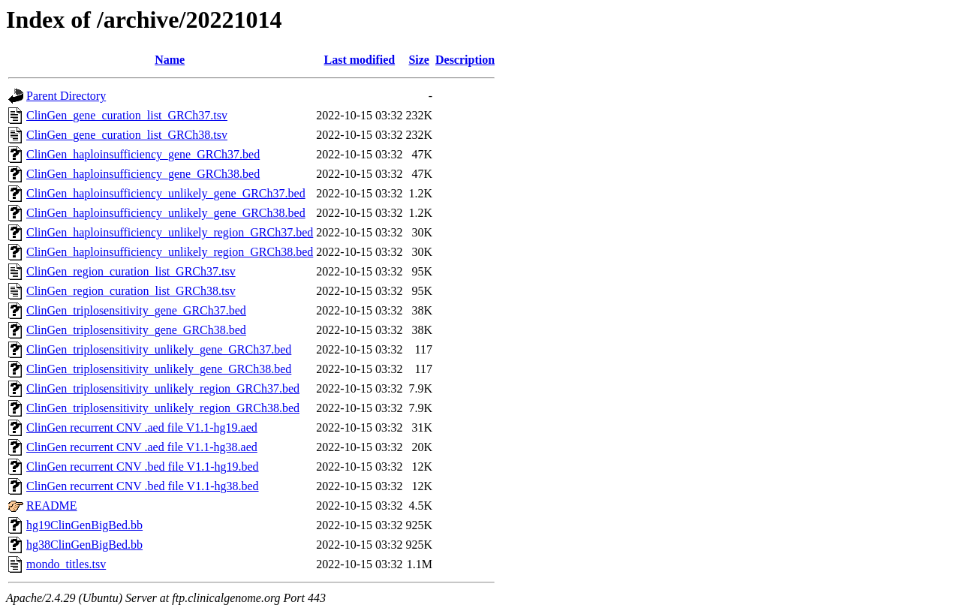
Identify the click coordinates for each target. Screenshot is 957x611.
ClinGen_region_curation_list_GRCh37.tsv (131, 271)
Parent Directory (66, 95)
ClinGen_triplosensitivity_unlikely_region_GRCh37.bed (162, 388)
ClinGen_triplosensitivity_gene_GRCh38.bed (136, 330)
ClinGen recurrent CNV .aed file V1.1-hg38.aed (141, 447)
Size (418, 59)
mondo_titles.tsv (66, 564)
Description (465, 59)
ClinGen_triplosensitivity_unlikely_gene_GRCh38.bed (158, 369)
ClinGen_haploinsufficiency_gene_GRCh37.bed (143, 154)
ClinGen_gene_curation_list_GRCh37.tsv (126, 115)
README (51, 505)
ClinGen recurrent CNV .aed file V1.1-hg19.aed (141, 427)
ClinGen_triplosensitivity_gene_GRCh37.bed (136, 310)
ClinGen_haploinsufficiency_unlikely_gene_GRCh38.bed (165, 212)
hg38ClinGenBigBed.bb (84, 544)
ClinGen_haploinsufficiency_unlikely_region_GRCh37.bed (169, 232)
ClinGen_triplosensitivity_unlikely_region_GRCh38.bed (162, 408)
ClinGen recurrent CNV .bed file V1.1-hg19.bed (142, 466)
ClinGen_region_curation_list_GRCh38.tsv (131, 290)
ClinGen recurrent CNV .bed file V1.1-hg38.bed (142, 486)
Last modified (360, 59)
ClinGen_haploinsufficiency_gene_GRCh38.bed (143, 173)
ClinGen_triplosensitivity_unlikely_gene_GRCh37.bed (158, 349)
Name (170, 59)
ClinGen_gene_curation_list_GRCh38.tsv (126, 134)
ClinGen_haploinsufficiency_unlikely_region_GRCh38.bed (169, 251)
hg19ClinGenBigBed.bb (84, 525)
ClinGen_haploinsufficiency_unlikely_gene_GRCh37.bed (165, 193)
